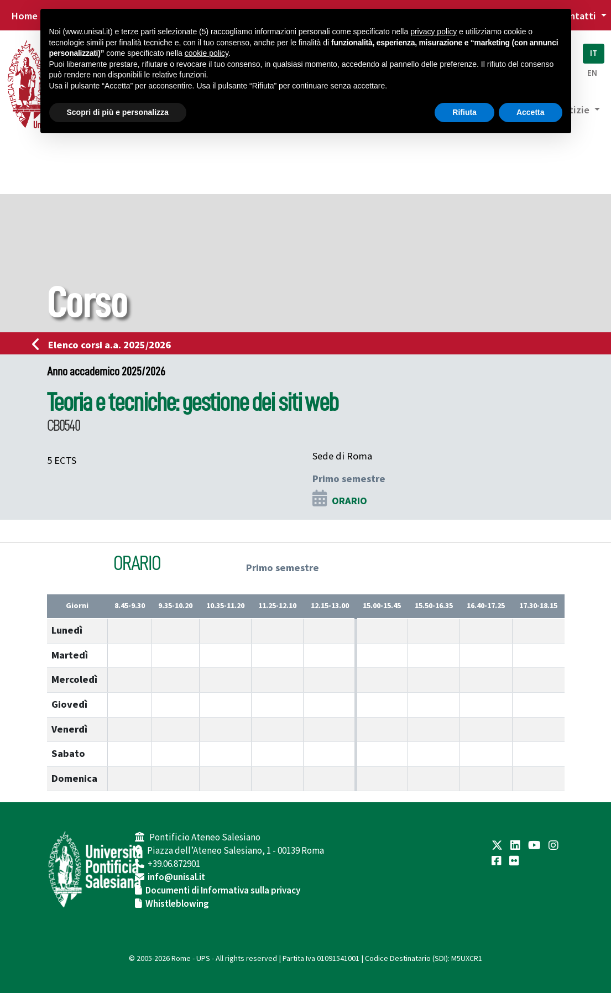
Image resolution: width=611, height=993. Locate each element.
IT (593, 53)
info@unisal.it (176, 877)
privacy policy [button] (433, 31)
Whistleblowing (177, 904)
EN (592, 73)
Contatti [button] (577, 16)
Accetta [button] (530, 112)
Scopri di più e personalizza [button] (118, 112)
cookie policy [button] (206, 53)
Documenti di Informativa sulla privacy (222, 890)
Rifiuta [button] (464, 112)
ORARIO (349, 501)
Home (24, 16)
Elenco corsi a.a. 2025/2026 (105, 345)
